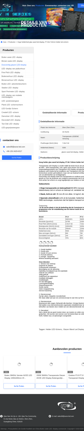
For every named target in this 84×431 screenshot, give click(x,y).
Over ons (31, 6)
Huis (24, 6)
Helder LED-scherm (54, 329)
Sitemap (3, 429)
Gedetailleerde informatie (55, 113)
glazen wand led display (73, 329)
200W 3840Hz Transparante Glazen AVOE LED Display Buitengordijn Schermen (50, 376)
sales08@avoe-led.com (15, 147)
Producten (40, 6)
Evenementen (51, 6)
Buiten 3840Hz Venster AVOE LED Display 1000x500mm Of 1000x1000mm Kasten (18, 376)
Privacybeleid (12, 429)
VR (72, 6)
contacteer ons (64, 6)
